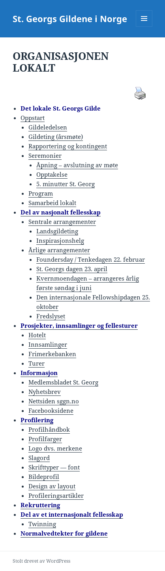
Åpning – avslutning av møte (77, 165)
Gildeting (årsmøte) (55, 136)
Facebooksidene (50, 410)
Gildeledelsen (47, 127)
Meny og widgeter (144, 26)
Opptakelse (52, 174)
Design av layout (51, 486)
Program (40, 193)
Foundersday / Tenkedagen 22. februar (90, 259)
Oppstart (33, 118)
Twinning (42, 524)
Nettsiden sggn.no (53, 401)
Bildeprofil (43, 476)
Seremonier (45, 155)
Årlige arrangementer (59, 250)
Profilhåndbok (49, 429)
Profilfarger (45, 439)
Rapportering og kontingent (67, 146)
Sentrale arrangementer (62, 221)
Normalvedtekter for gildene (64, 533)
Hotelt (37, 335)
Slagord (39, 458)
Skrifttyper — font (54, 467)
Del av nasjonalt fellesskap (61, 212)
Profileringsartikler (56, 495)
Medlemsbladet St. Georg (63, 382)
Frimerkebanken (52, 354)
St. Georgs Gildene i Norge (70, 18)
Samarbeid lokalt (52, 203)
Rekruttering (40, 505)
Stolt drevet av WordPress (41, 561)
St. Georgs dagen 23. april (71, 269)
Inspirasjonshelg (60, 240)
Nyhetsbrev (44, 391)
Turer (36, 363)
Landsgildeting (57, 231)
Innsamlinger (47, 344)
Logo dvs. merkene (55, 448)
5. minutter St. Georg (65, 184)
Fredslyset (50, 316)
